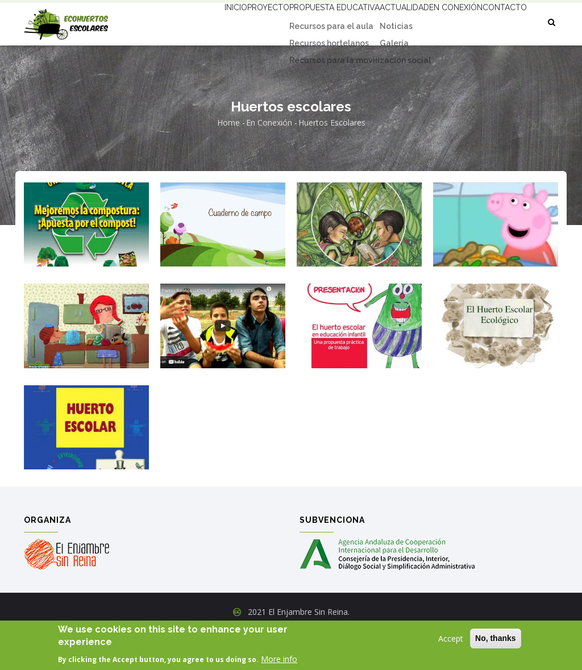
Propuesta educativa (302, 21)
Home (228, 161)
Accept (450, 638)
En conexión (445, 21)
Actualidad (381, 21)
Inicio (180, 21)
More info (279, 659)
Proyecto (225, 21)
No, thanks (495, 638)
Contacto (189, 63)
